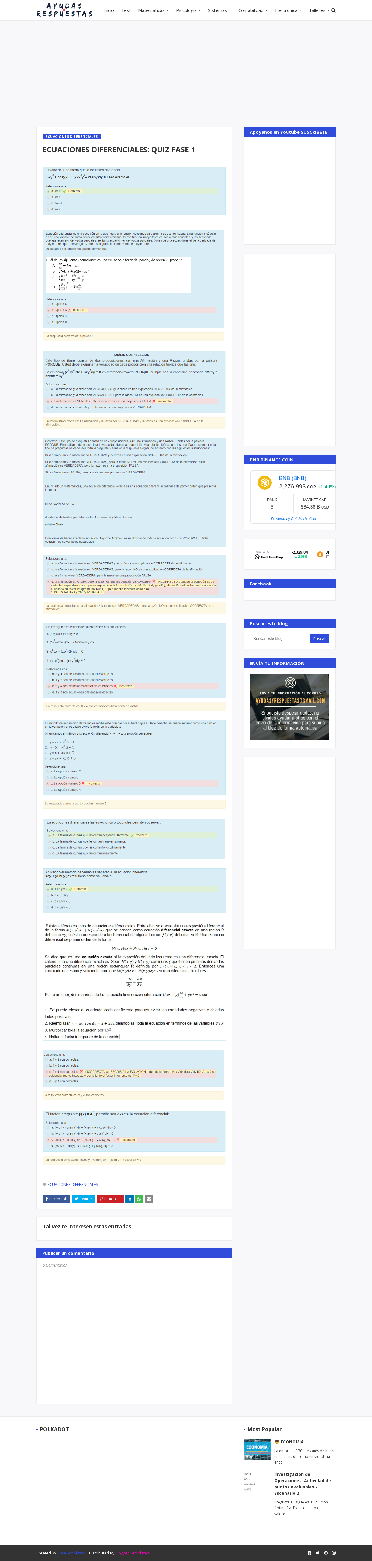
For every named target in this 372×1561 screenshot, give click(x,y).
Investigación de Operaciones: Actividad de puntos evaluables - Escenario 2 (302, 1483)
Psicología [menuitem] (186, 10)
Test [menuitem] (126, 10)
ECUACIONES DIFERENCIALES (73, 1184)
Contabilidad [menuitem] (251, 10)
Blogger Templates (132, 1553)
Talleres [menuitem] (317, 10)
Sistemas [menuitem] (217, 10)
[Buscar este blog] (279, 638)
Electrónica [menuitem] (286, 10)
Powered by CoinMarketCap (293, 519)
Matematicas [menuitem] (151, 10)
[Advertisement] (186, 73)
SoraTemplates (71, 1553)
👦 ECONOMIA (289, 1442)
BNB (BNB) (292, 478)
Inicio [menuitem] (108, 10)
